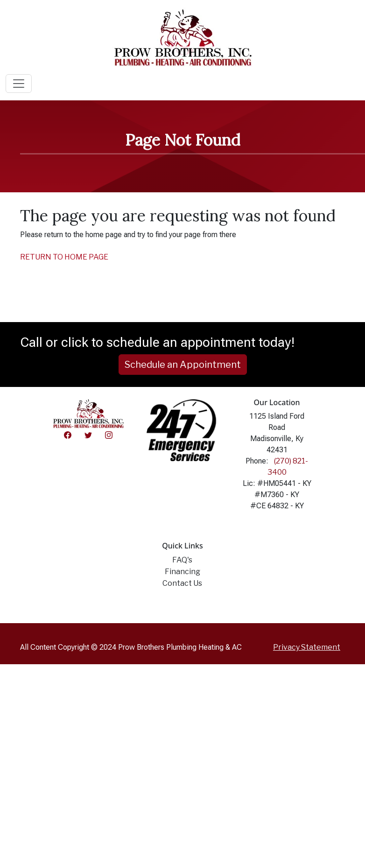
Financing (182, 571)
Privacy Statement (306, 647)
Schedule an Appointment (183, 364)
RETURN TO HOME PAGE (64, 257)
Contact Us (182, 583)
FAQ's (182, 559)
